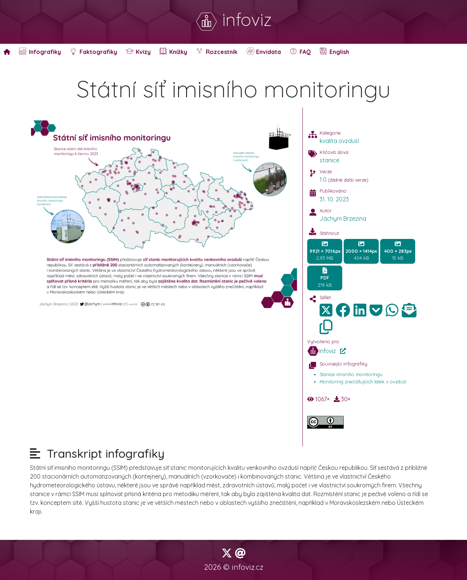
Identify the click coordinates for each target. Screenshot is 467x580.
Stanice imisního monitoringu (351, 374)
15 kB (398, 251)
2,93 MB (324, 251)
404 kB (361, 251)
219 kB (325, 277)
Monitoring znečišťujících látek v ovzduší (363, 381)
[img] (343, 310)
